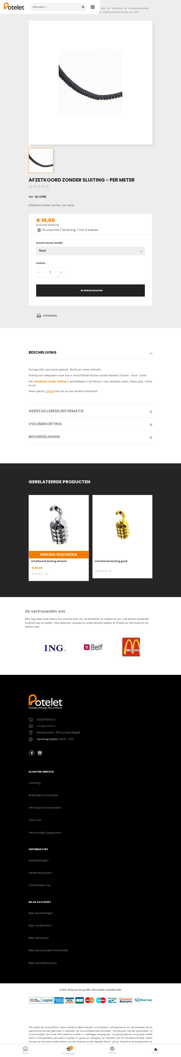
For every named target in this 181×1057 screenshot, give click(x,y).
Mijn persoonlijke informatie (48, 950)
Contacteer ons (40, 885)
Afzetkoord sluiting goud (111, 561)
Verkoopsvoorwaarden (45, 808)
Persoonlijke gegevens (45, 833)
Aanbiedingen (39, 860)
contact (49, 391)
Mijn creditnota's (40, 925)
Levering (35, 783)
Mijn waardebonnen (43, 963)
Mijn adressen (39, 938)
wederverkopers (40, 873)
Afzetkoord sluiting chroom (49, 561)
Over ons (35, 820)
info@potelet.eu (46, 726)
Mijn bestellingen (41, 913)
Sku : (31, 196)
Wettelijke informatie (43, 795)
